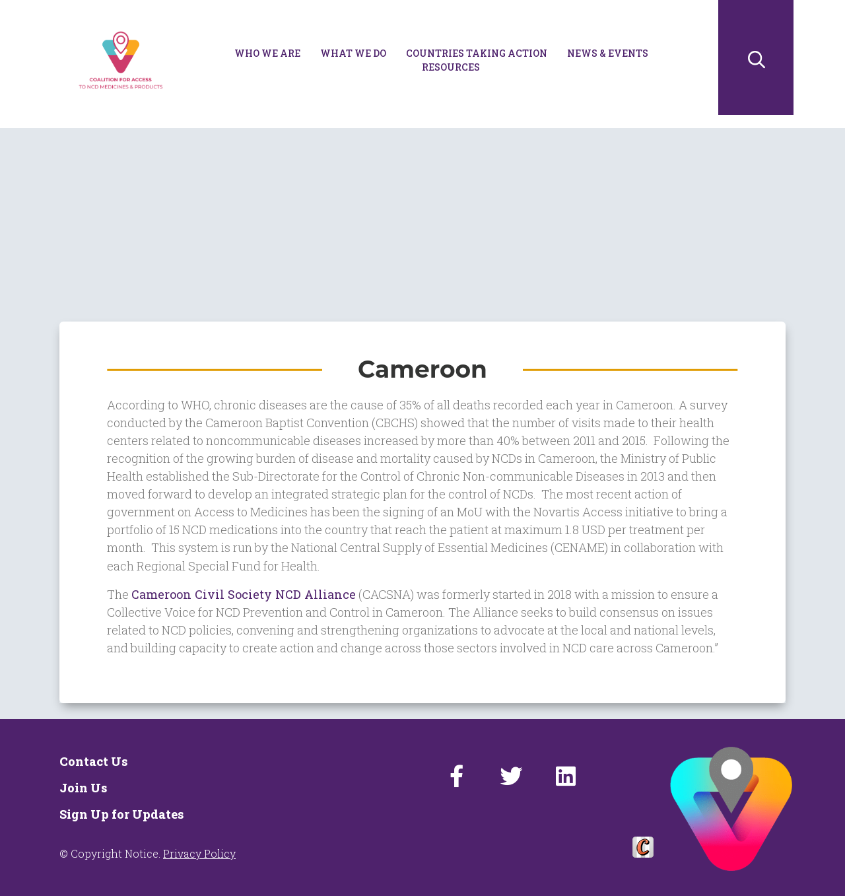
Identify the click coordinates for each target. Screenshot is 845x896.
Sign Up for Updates (121, 814)
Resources (451, 67)
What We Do (353, 53)
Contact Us (93, 761)
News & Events (607, 53)
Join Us (83, 788)
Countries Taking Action (476, 53)
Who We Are (267, 53)
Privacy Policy (199, 853)
